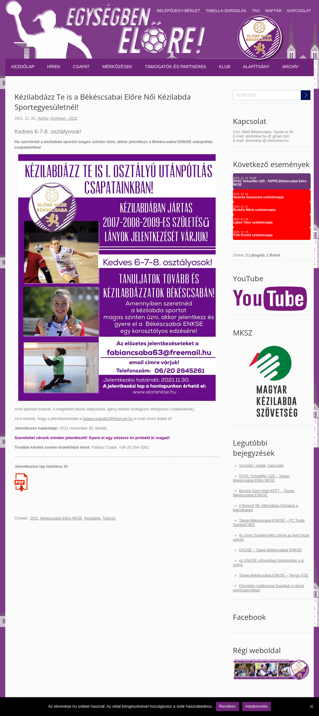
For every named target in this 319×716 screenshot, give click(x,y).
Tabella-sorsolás (225, 10)
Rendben (227, 706)
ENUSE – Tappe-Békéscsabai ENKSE (270, 550)
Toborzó (109, 518)
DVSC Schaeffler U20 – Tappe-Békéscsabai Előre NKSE (261, 478)
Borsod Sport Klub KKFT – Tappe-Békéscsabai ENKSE (264, 493)
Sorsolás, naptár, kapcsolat (261, 465)
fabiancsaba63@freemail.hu (108, 418)
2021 (34, 518)
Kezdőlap (23, 66)
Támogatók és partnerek (175, 66)
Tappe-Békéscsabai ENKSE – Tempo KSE (274, 575)
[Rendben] (311, 706)
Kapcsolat (299, 10)
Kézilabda (92, 518)
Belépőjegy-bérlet (178, 10)
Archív (290, 66)
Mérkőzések (117, 66)
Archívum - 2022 (63, 118)
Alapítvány (256, 66)
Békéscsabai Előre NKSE (61, 518)
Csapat (81, 66)
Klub (224, 66)
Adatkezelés (256, 706)
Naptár (273, 10)
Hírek (53, 66)
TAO (256, 10)
